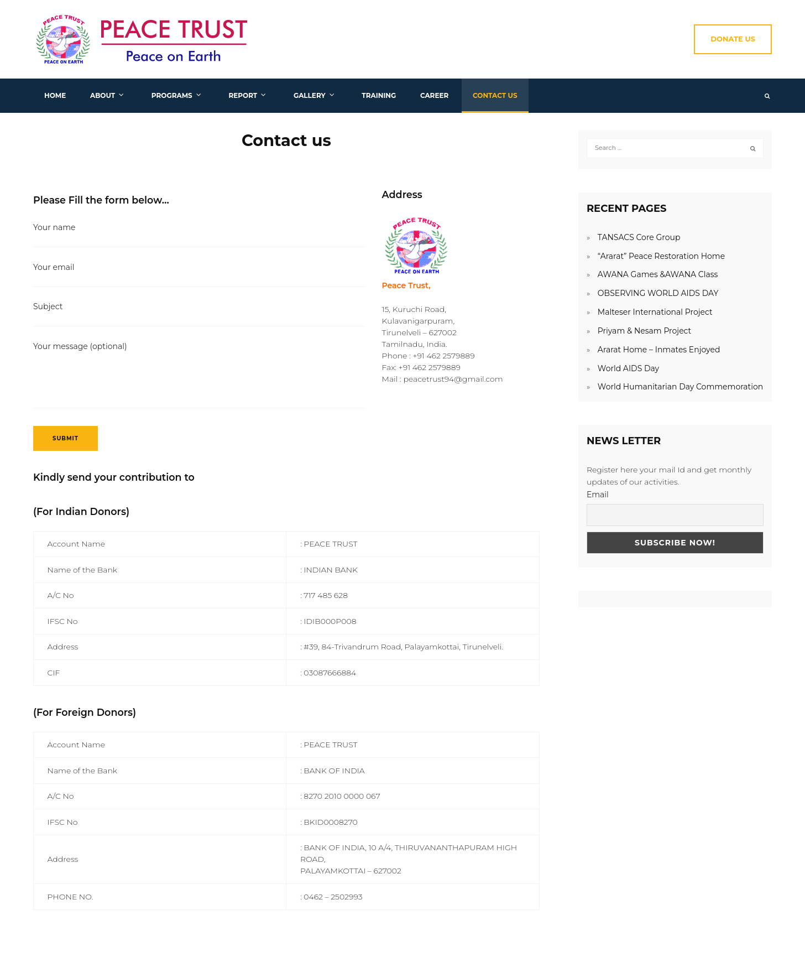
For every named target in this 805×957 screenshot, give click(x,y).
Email (598, 495)
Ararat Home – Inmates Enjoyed (659, 350)
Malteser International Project (655, 312)
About (102, 95)
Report (242, 95)
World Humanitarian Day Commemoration (680, 387)
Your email (199, 273)
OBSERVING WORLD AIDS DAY (658, 293)
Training (379, 95)
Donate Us (732, 38)
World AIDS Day (628, 368)
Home (55, 95)
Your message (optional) (199, 375)
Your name (199, 233)
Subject (199, 312)
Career (434, 95)
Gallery (310, 95)
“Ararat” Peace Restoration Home (661, 256)
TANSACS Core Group (639, 237)
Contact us (495, 95)
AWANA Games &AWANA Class (658, 274)
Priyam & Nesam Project (644, 331)
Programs (171, 95)
